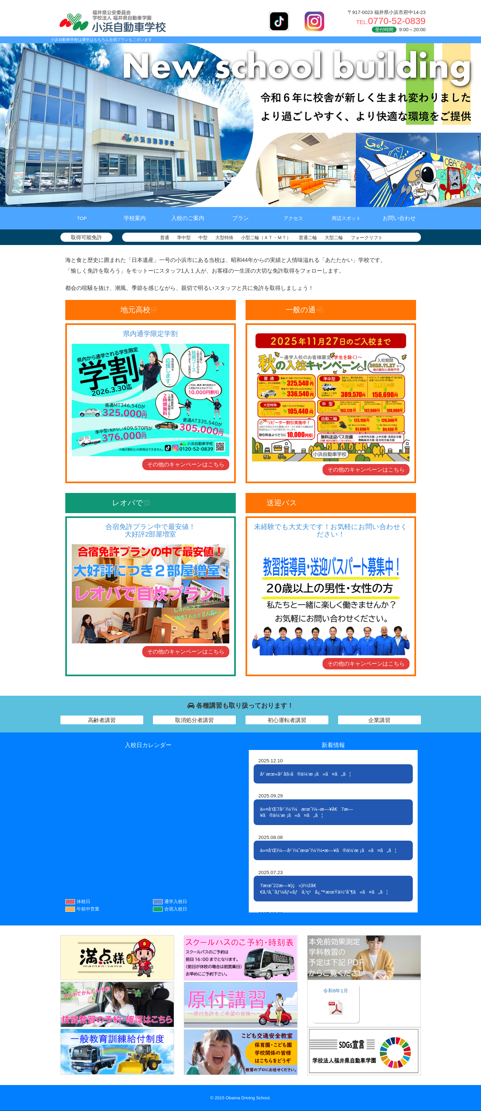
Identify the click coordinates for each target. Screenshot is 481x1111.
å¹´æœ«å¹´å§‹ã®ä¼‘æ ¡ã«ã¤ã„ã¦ (305, 774)
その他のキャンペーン (185, 464)
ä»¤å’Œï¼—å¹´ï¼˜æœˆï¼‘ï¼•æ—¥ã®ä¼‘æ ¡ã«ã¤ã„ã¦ (328, 850)
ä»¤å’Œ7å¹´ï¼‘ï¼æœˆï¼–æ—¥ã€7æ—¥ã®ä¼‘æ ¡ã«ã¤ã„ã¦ (306, 812)
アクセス (293, 218)
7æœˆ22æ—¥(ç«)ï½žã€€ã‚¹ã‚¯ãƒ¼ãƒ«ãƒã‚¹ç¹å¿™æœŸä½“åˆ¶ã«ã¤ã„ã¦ (324, 889)
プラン (240, 218)
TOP (82, 218)
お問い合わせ (399, 218)
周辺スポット (346, 218)
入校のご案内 (187, 218)
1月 (335, 990)
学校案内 (135, 218)
